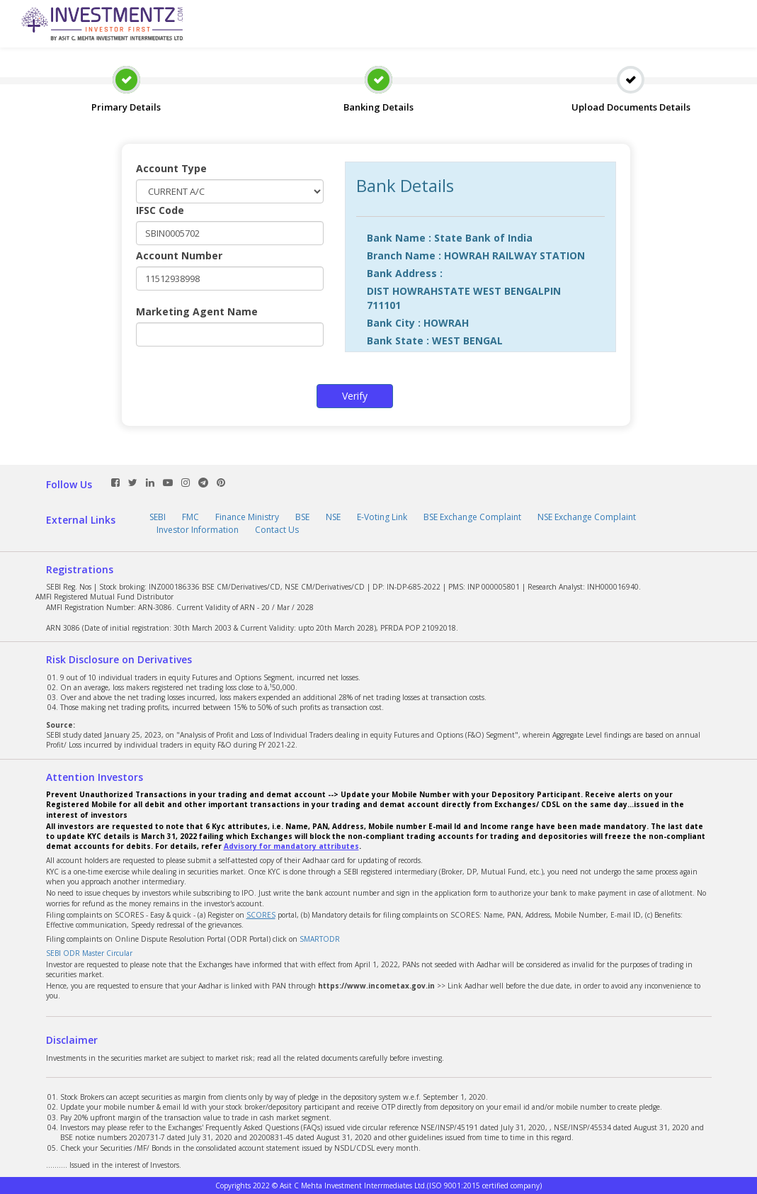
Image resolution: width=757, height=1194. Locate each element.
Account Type (171, 168)
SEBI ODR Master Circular (89, 953)
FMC (190, 517)
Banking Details (378, 79)
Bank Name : (399, 237)
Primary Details (126, 79)
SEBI (157, 517)
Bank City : (394, 323)
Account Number (179, 255)
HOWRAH (446, 323)
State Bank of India (483, 237)
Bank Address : (405, 273)
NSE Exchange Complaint (586, 517)
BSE (302, 517)
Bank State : (398, 340)
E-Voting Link (382, 517)
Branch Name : (404, 255)
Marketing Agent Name (197, 311)
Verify (355, 395)
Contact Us (277, 530)
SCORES (260, 915)
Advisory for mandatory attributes (291, 846)
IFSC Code (160, 210)
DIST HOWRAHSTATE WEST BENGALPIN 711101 (464, 298)
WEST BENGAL (467, 340)
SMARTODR (320, 939)
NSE (333, 517)
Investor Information (197, 530)
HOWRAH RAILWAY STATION (514, 255)
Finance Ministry (247, 517)
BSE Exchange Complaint (472, 517)
